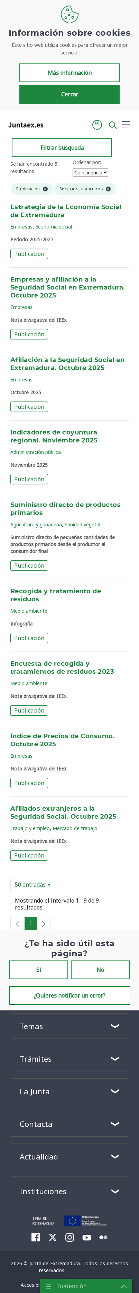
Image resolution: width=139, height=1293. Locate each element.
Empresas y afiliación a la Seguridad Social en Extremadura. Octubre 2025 (67, 288)
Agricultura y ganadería (36, 524)
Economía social (53, 226)
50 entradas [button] (35, 886)
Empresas (21, 226)
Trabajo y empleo (30, 828)
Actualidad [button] (39, 1156)
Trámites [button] (36, 1058)
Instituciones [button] (43, 1191)
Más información (70, 73)
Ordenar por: (87, 162)
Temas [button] (31, 1026)
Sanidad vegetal (82, 524)
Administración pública (35, 452)
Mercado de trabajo (75, 828)
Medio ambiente (28, 610)
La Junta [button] (35, 1091)
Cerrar (69, 94)
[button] (97, 125)
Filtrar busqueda (62, 148)
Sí (38, 970)
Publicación (29, 254)
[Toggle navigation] (53, 124)
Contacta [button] (36, 1124)
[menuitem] (35, 1237)
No (100, 970)
